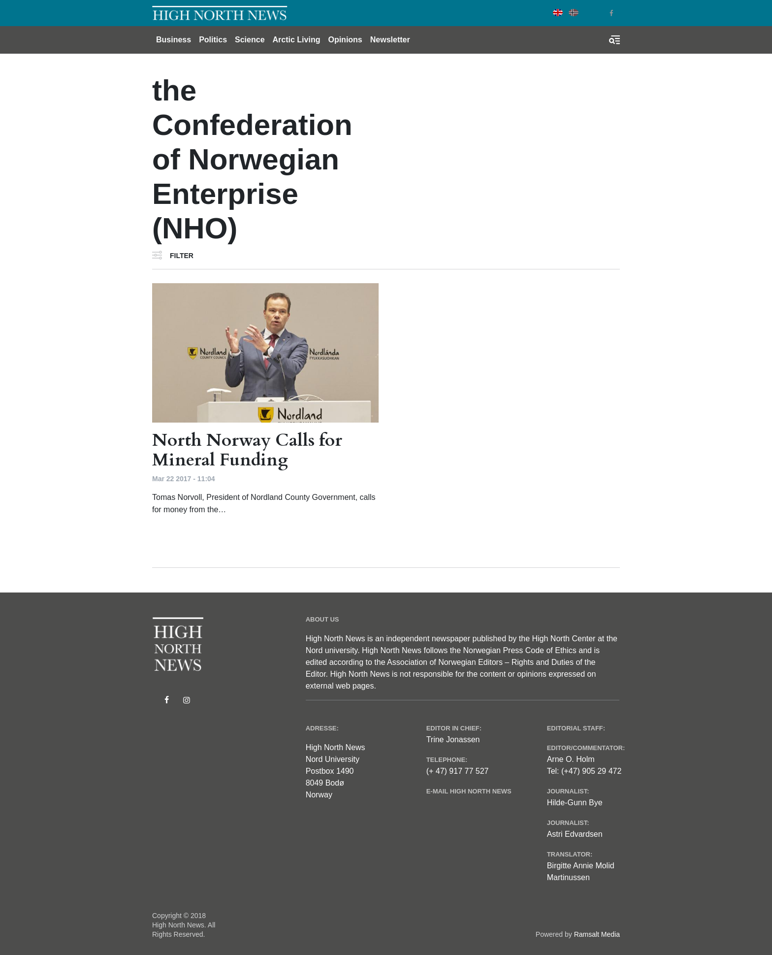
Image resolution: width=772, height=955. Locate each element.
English (558, 12)
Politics (213, 39)
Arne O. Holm (571, 759)
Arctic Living (297, 39)
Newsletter (390, 39)
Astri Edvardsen (575, 834)
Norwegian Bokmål (574, 12)
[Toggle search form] (614, 39)
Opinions (345, 39)
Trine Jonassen (453, 739)
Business (173, 39)
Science (249, 39)
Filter (181, 256)
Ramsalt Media (597, 934)
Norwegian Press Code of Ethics (519, 650)
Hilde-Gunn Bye (575, 802)
